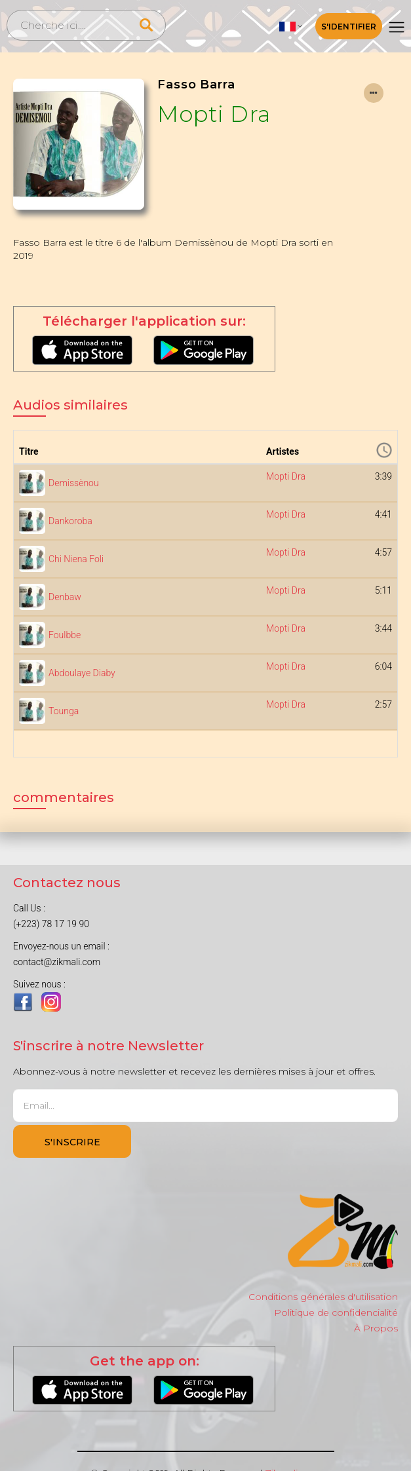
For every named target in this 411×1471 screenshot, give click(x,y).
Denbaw (65, 597)
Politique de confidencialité (336, 1312)
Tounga (64, 711)
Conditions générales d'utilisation (323, 1297)
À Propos (376, 1328)
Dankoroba (70, 521)
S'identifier (348, 26)
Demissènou (74, 483)
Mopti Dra (214, 113)
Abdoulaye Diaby (82, 673)
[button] (291, 26)
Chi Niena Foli (76, 559)
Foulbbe (65, 635)
